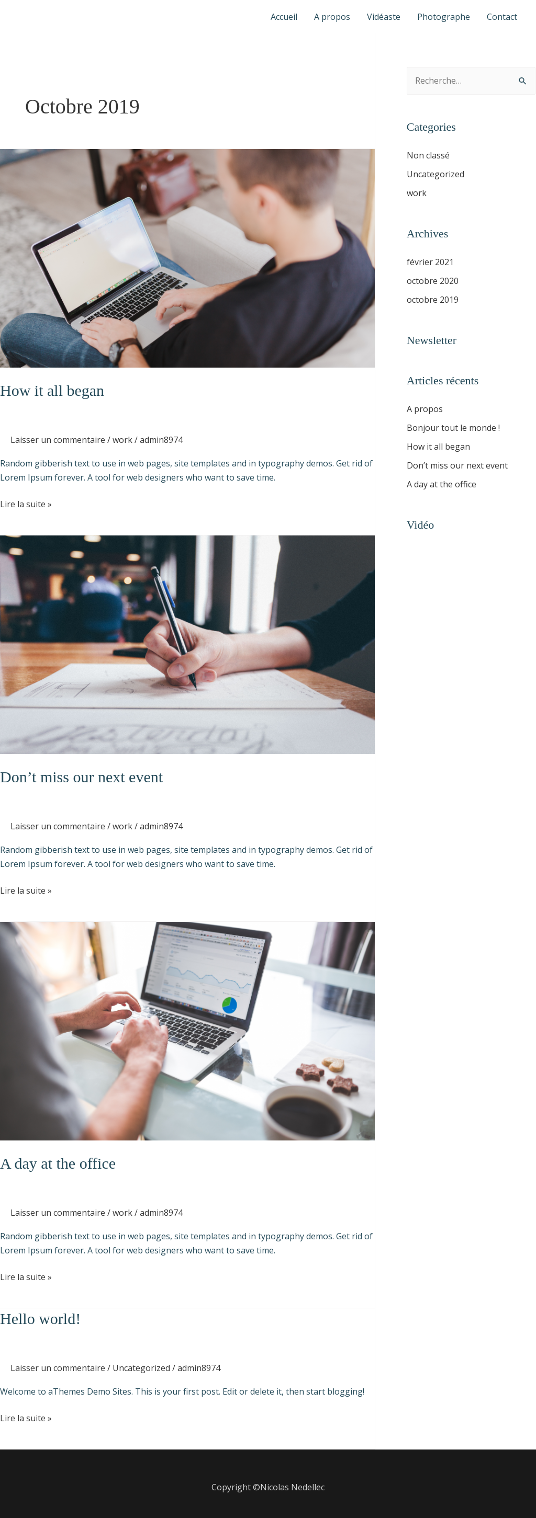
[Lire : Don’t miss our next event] (187, 643)
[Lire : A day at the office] (187, 1030)
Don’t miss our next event (81, 776)
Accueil (284, 16)
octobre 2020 (433, 281)
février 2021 (430, 262)
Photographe (443, 16)
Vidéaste (383, 16)
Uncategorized (141, 1368)
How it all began (52, 390)
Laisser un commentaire (57, 440)
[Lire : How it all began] (187, 257)
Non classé (428, 155)
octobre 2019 (433, 299)
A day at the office (58, 1163)
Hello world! (40, 1318)
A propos (332, 16)
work (122, 440)
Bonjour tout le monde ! (453, 427)
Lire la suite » (26, 503)
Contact (502, 16)
